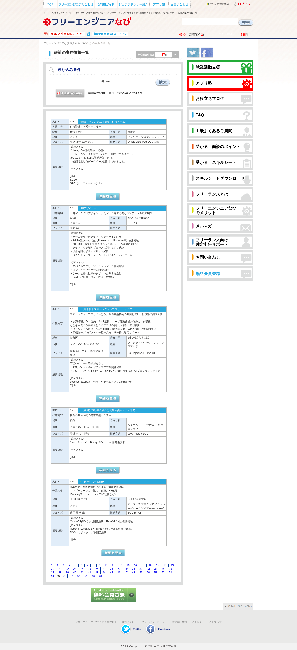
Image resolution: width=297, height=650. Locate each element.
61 (100, 576)
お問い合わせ (129, 622)
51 (155, 572)
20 (52, 568)
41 (82, 572)
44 (104, 572)
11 (113, 565)
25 (89, 568)
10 (106, 565)
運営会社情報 (179, 622)
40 (74, 572)
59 (86, 576)
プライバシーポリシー (154, 622)
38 (59, 572)
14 (135, 565)
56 (64, 576)
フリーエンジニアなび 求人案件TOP (65, 43)
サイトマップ (214, 622)
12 (120, 565)
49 (141, 572)
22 (67, 568)
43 (96, 572)
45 (111, 572)
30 (126, 568)
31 (133, 568)
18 (165, 565)
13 (128, 565)
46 (118, 572)
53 (170, 572)
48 (133, 572)
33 (148, 568)
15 (142, 565)
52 (163, 572)
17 (157, 565)
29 (118, 568)
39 (67, 572)
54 (52, 576)
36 (170, 568)
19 (172, 565)
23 (74, 568)
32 (141, 568)
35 (163, 568)
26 (96, 568)
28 (111, 568)
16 (150, 565)
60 (93, 576)
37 (52, 572)
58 (78, 576)
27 (104, 568)
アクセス (197, 622)
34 (155, 568)
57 (71, 576)
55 (58, 576)
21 (59, 568)
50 (148, 572)
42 (89, 572)
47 (126, 572)
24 (82, 568)
